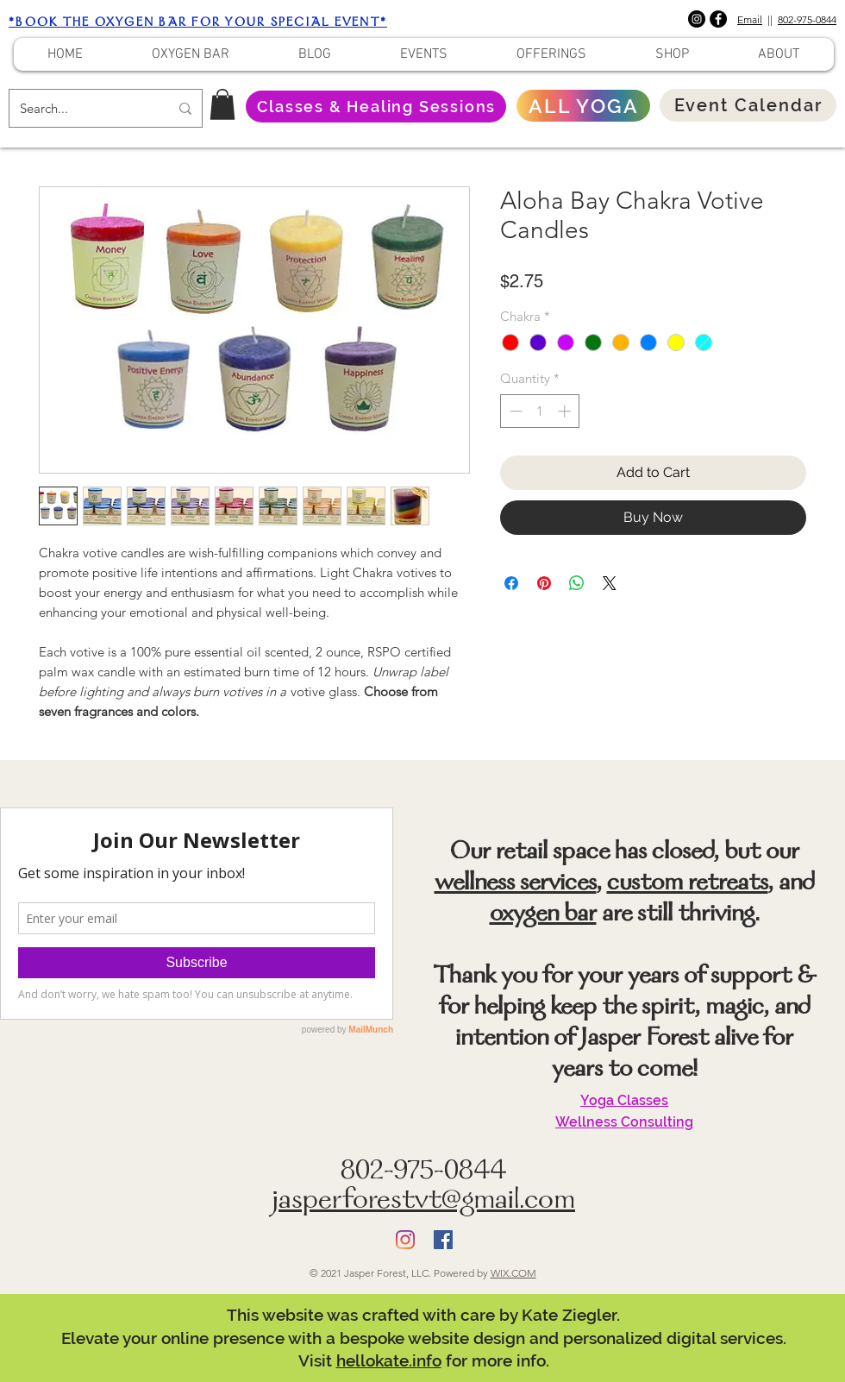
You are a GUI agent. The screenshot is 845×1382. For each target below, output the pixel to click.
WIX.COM (513, 1272)
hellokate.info (388, 1360)
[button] (222, 104)
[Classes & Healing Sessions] (376, 106)
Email (749, 19)
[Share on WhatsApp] (576, 583)
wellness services (516, 884)
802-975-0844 (807, 19)
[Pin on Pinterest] (544, 583)
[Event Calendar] (748, 105)
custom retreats (687, 884)
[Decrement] (514, 411)
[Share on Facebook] (511, 583)
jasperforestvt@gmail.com (423, 1202)
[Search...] (81, 108)
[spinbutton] (540, 411)
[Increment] (566, 411)
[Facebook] (718, 19)
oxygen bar (543, 915)
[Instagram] (696, 19)
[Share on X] (609, 583)
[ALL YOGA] (583, 106)
